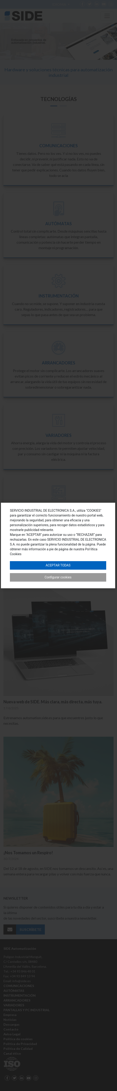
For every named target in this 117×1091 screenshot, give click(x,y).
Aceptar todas (58, 565)
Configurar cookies (58, 577)
